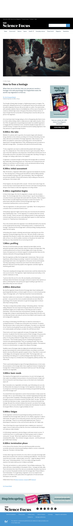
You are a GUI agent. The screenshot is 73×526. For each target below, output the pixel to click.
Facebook (20, 479)
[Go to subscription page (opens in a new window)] (59, 117)
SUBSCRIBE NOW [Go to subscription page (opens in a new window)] (59, 127)
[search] (68, 25)
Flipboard (33, 479)
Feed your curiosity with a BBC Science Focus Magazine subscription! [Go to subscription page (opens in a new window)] (59, 122)
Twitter (16, 479)
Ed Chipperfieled (7, 486)
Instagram (26, 479)
